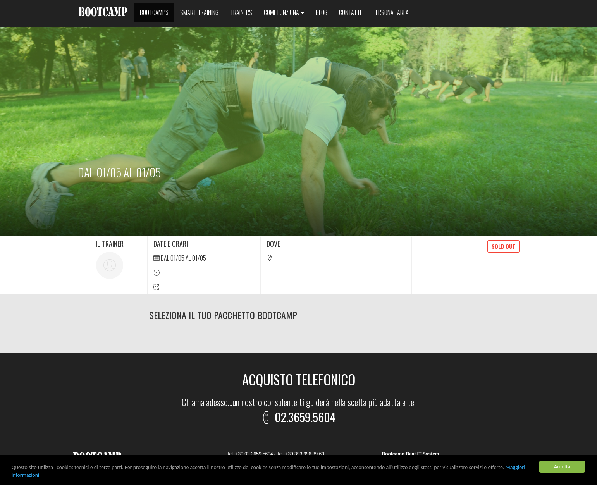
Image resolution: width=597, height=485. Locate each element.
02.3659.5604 (297, 415)
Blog (321, 12)
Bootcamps (154, 12)
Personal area (391, 12)
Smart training (199, 12)
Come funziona (284, 12)
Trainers (241, 12)
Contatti (350, 12)
